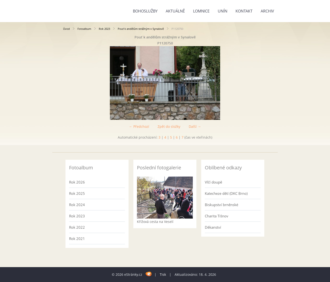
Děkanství (213, 227)
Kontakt (244, 11)
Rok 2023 (104, 29)
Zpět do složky (169, 126)
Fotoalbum (84, 29)
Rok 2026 (77, 182)
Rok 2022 (77, 227)
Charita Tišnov (216, 216)
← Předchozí (139, 126)
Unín (222, 11)
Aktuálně (175, 11)
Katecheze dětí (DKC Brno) (226, 193)
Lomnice (201, 11)
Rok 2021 (77, 238)
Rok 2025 (77, 193)
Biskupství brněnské (221, 204)
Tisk (163, 274)
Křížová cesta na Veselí (155, 221)
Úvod (66, 29)
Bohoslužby (145, 11)
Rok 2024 (77, 204)
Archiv (267, 11)
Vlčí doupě (213, 182)
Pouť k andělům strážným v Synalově (141, 29)
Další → (195, 126)
